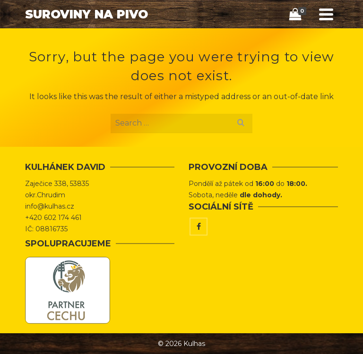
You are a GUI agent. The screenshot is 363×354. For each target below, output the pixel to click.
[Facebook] (198, 227)
